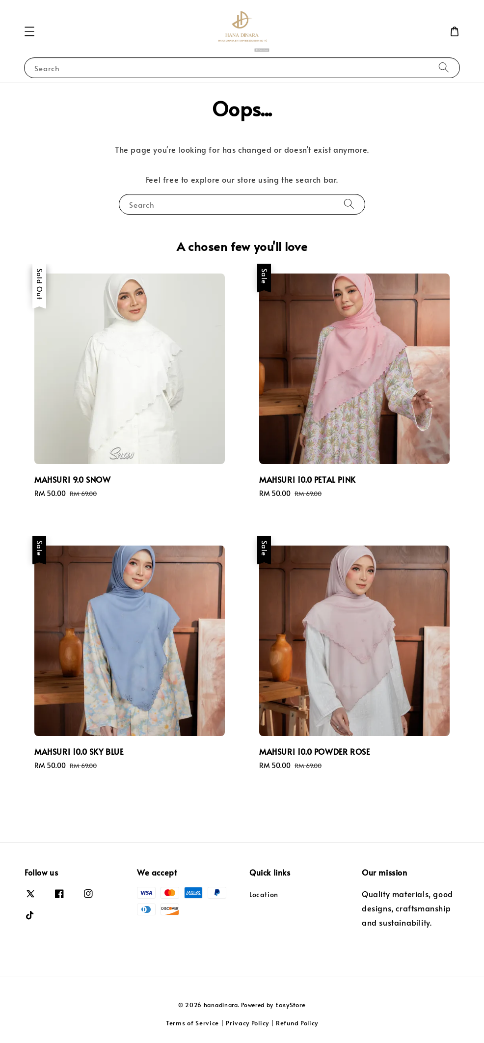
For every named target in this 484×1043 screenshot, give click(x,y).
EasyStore (290, 1004)
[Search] (443, 67)
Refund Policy (297, 1022)
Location (263, 894)
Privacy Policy (247, 1022)
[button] (29, 31)
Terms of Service (192, 1022)
